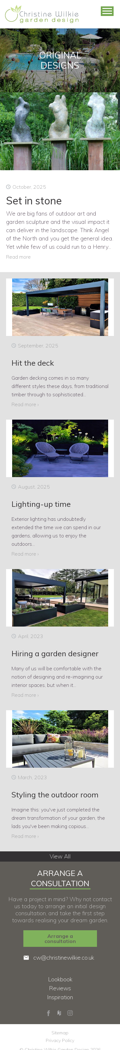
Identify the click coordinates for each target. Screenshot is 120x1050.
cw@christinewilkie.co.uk (63, 958)
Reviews (60, 988)
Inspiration (60, 997)
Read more (18, 256)
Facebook (48, 1013)
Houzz (59, 1013)
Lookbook (60, 979)
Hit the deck (33, 363)
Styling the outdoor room (55, 794)
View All (60, 856)
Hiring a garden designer (55, 653)
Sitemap (60, 1033)
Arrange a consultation (60, 938)
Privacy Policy (60, 1040)
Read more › (25, 404)
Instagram (70, 1013)
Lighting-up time (41, 504)
